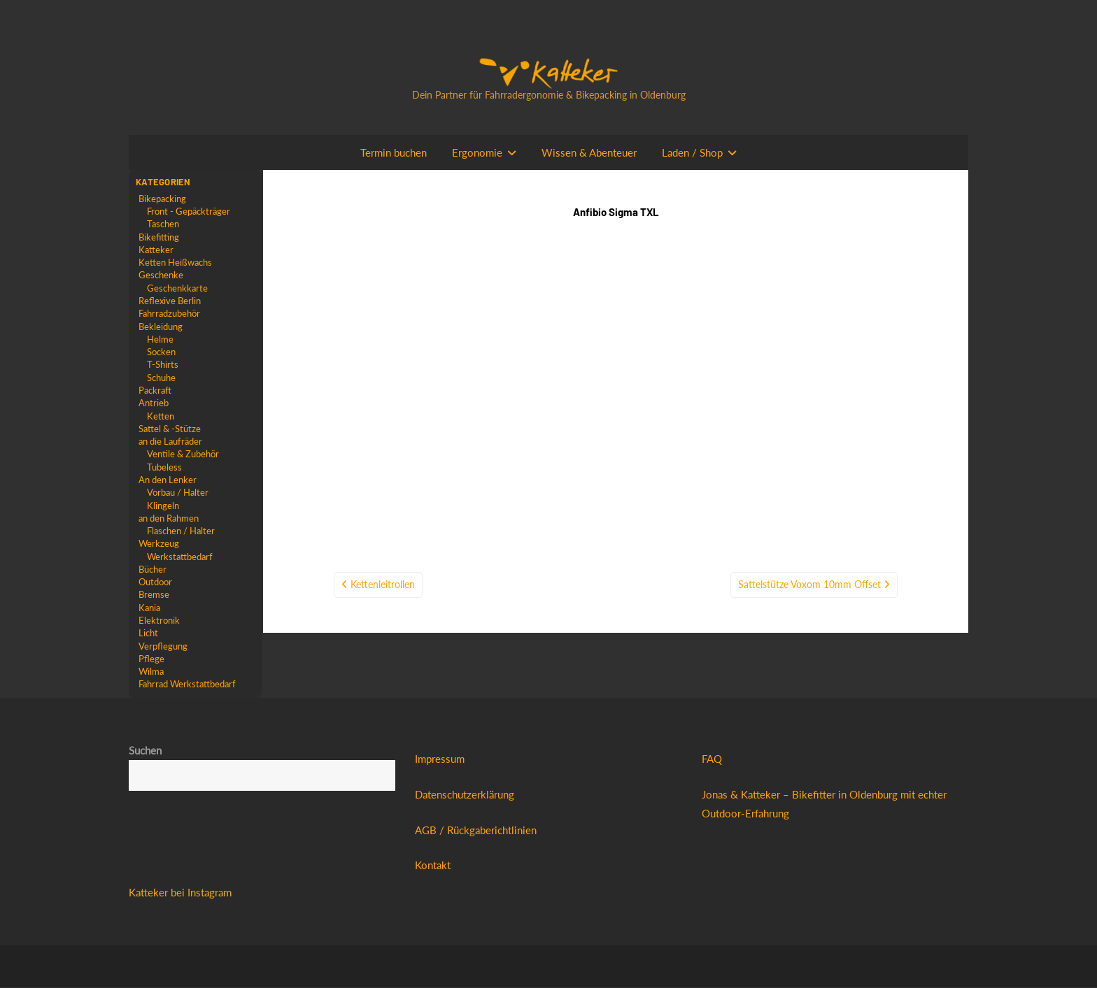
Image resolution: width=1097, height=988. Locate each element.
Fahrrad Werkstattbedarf (187, 684)
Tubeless (164, 467)
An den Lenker (168, 479)
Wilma (151, 672)
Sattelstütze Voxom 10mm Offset (809, 494)
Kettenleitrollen (383, 494)
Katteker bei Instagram (180, 892)
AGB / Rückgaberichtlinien (476, 830)
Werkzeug (159, 544)
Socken (161, 351)
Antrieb (154, 403)
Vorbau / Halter (177, 493)
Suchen (145, 751)
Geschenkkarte (177, 288)
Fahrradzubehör (169, 313)
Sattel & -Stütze (170, 428)
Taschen (163, 223)
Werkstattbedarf (180, 556)
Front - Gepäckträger (188, 211)
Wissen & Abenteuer (589, 152)
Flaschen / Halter (181, 530)
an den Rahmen (169, 518)
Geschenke (161, 275)
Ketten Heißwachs (175, 262)
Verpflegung (163, 646)
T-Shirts (162, 365)
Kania (149, 607)
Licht (148, 633)
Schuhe (161, 377)
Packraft (155, 390)
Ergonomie (477, 152)
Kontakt (433, 865)
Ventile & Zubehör (183, 454)
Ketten (160, 416)
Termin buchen (393, 152)
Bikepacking (162, 198)
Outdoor (155, 582)
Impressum (440, 759)
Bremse (154, 595)
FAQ (712, 759)
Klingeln (163, 505)
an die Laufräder (170, 441)
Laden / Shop (692, 152)
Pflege (151, 658)
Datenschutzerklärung (464, 795)
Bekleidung (161, 326)
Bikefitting (159, 237)
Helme (160, 339)
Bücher (153, 569)
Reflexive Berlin (170, 300)
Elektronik (159, 621)
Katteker (156, 249)
